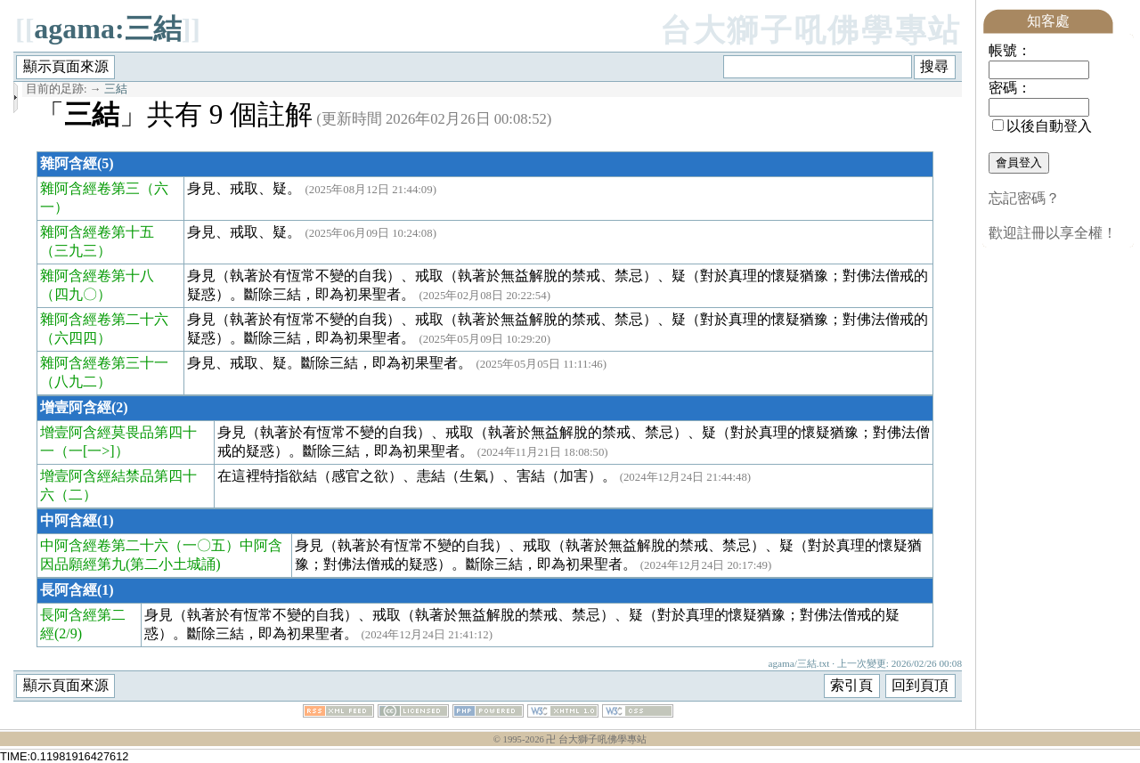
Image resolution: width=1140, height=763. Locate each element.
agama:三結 (107, 28)
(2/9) (68, 633)
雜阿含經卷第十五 (97, 231)
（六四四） (75, 337)
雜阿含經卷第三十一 (104, 362)
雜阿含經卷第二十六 (104, 319)
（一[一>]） (91, 451)
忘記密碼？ (1024, 198)
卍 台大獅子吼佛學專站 (596, 739)
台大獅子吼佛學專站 (811, 30)
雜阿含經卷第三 (90, 188)
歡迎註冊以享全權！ (1053, 232)
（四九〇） (75, 294)
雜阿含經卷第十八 (97, 275)
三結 (115, 89)
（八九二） (75, 381)
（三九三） (75, 250)
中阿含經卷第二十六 (104, 545)
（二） (75, 494)
